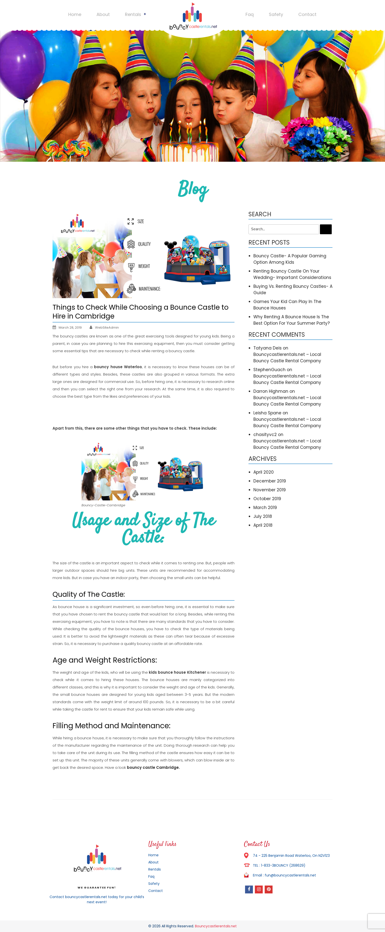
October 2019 (267, 499)
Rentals (133, 14)
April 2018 (263, 525)
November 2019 (269, 490)
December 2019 (269, 481)
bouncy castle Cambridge (153, 767)
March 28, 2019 (67, 327)
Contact (307, 14)
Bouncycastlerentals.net (216, 926)
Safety (276, 14)
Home (74, 14)
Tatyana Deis (267, 348)
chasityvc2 (265, 434)
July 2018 (262, 516)
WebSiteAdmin (107, 327)
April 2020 (263, 472)
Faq (250, 14)
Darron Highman (270, 391)
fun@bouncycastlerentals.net (290, 875)
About (103, 14)
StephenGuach (269, 370)
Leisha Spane (267, 413)
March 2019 (265, 507)
